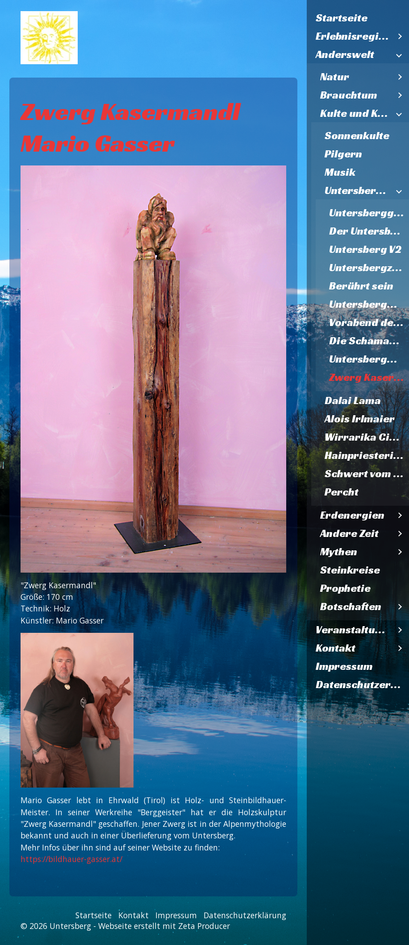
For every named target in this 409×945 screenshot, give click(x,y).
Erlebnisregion (353, 36)
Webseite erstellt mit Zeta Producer (164, 925)
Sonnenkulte (357, 135)
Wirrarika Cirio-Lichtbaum (367, 437)
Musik (340, 172)
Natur (334, 76)
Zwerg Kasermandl (369, 377)
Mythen (338, 551)
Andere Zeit (349, 533)
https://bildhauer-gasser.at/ (71, 859)
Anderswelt (345, 54)
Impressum (344, 666)
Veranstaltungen (353, 629)
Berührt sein (361, 286)
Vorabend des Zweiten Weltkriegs (369, 322)
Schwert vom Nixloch (367, 473)
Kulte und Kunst (355, 113)
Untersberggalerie (358, 190)
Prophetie (345, 588)
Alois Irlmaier (360, 418)
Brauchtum (348, 95)
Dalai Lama (353, 400)
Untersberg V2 (365, 249)
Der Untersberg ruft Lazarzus (369, 231)
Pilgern (343, 154)
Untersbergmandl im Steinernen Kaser (369, 359)
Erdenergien (352, 515)
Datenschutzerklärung (362, 684)
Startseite (341, 18)
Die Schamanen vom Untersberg (369, 340)
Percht (342, 492)
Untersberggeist (369, 212)
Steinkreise (350, 570)
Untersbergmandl (369, 304)
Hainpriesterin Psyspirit (367, 455)
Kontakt (335, 648)
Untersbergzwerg (369, 267)
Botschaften (350, 606)
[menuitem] (358, 18)
